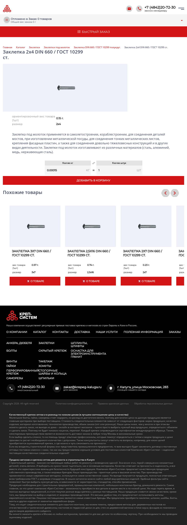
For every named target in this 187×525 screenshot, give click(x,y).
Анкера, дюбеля (19, 343)
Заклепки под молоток (57, 47)
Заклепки (34, 47)
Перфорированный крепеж (22, 372)
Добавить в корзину (93, 180)
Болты (11, 350)
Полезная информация (143, 332)
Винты (11, 361)
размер (17, 124)
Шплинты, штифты (79, 344)
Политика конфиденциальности (74, 403)
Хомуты (45, 366)
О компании (16, 332)
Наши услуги (107, 332)
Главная (7, 47)
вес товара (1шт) (18, 266)
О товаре (35, 281)
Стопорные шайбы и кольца (52, 372)
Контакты (60, 332)
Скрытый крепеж (52, 350)
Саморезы (14, 378)
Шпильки (46, 378)
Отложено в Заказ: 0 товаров (31, 19)
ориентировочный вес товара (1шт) (33, 118)
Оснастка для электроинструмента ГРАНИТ (88, 354)
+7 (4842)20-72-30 (160, 7)
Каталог (20, 47)
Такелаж (45, 361)
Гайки (11, 366)
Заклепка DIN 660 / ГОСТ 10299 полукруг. (97, 47)
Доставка (82, 332)
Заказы (175, 332)
